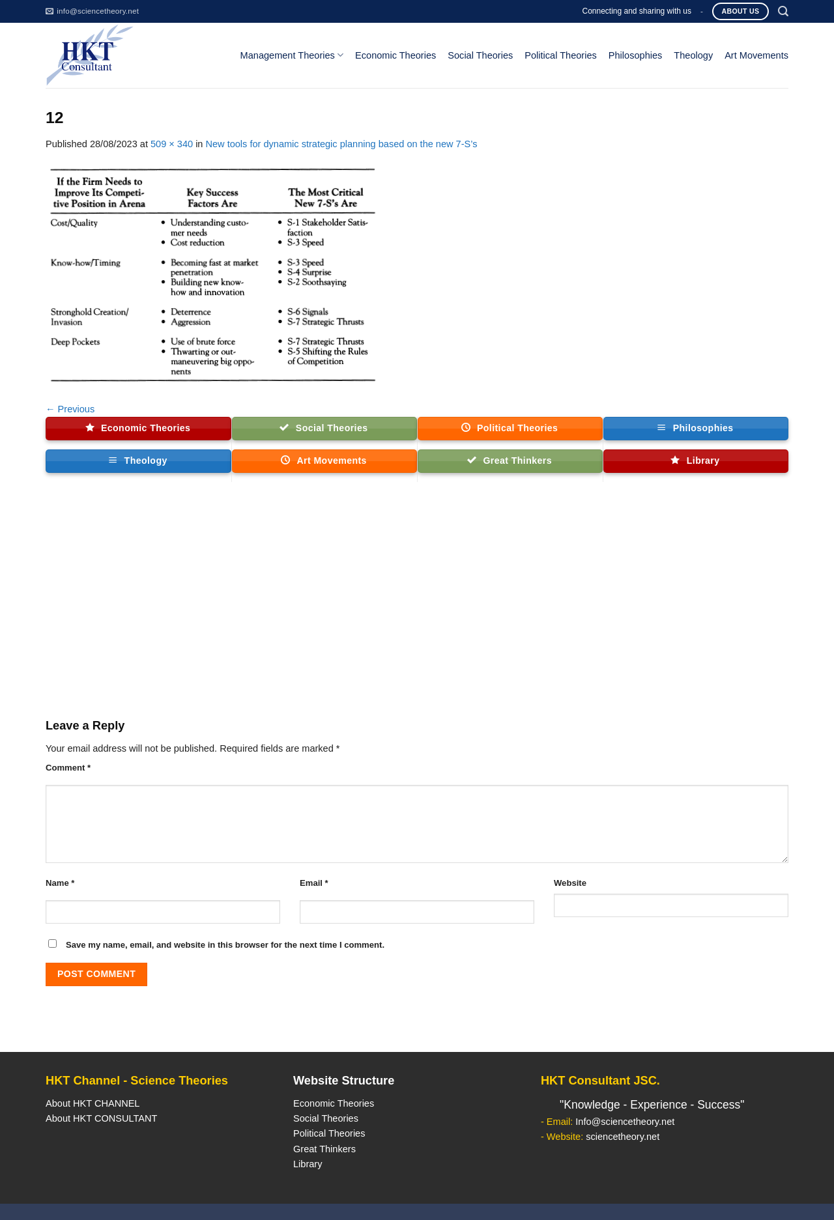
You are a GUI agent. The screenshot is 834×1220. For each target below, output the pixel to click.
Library (307, 1164)
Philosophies (636, 55)
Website (570, 883)
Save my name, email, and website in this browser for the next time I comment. (225, 945)
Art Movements (756, 55)
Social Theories (480, 55)
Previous (70, 409)
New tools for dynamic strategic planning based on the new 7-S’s (342, 144)
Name (60, 883)
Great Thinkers (324, 1149)
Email (314, 883)
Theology (693, 55)
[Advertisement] (417, 606)
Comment (68, 768)
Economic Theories (395, 55)
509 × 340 (172, 144)
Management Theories (291, 55)
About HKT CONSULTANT (101, 1118)
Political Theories (561, 55)
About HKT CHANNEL (92, 1103)
